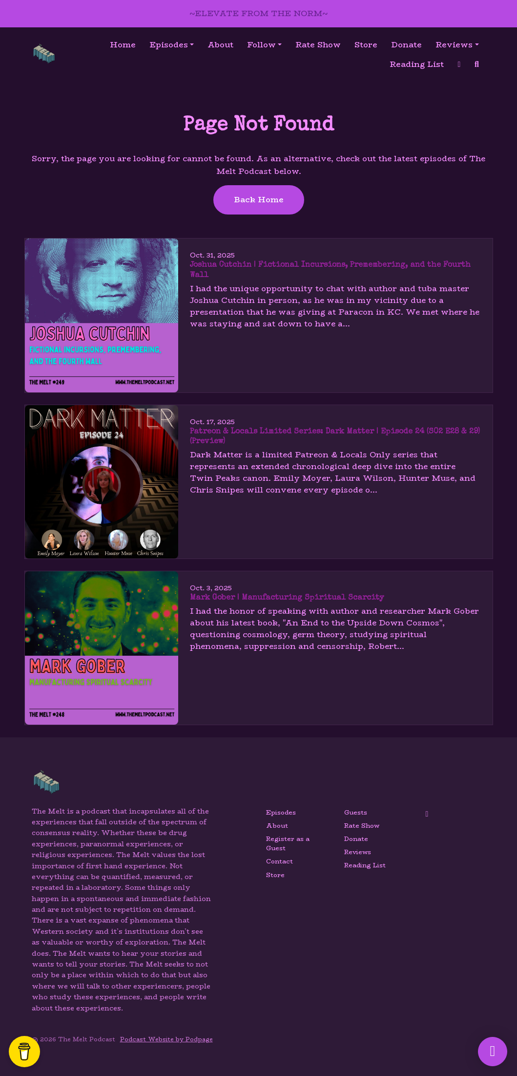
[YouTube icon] (427, 814)
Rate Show (318, 45)
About (220, 45)
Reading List (417, 64)
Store (365, 45)
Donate (406, 45)
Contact (279, 861)
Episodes (168, 45)
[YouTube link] (459, 64)
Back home (259, 200)
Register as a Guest (288, 843)
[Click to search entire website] (477, 64)
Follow (261, 45)
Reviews (454, 45)
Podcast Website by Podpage (166, 1039)
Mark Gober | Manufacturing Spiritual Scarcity (287, 598)
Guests (355, 812)
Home (123, 45)
